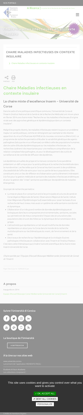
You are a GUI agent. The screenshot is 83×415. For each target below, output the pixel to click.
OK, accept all (45, 393)
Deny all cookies (44, 399)
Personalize (44, 404)
